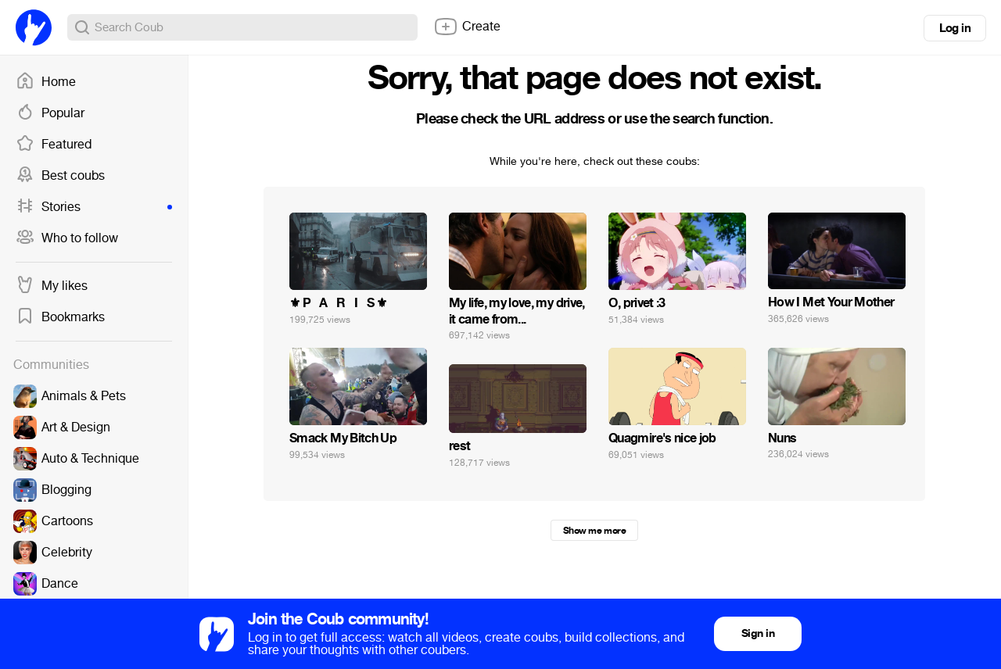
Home (46, 82)
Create (466, 26)
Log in (955, 28)
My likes (52, 286)
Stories (94, 207)
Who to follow (67, 238)
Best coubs (60, 176)
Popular (50, 113)
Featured (53, 145)
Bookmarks (60, 317)
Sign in (757, 633)
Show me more (594, 530)
